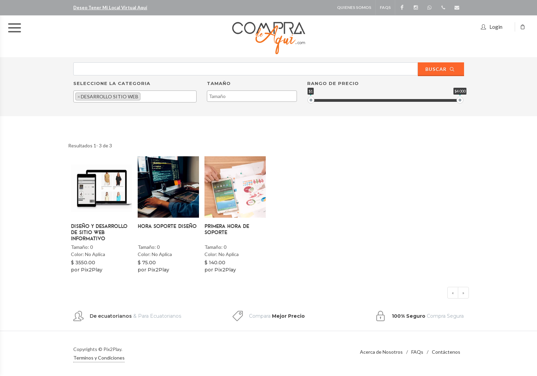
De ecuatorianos (111, 316)
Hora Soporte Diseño (167, 226)
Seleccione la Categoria (111, 83)
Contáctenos (446, 352)
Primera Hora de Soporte (226, 229)
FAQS (385, 7)
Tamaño (219, 83)
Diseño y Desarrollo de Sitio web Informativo (99, 232)
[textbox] (144, 96)
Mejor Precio (288, 316)
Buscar (440, 69)
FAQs (417, 352)
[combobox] (135, 96)
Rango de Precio (333, 83)
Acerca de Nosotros (381, 352)
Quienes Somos (354, 7)
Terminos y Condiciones (99, 358)
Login (491, 26)
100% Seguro (408, 316)
